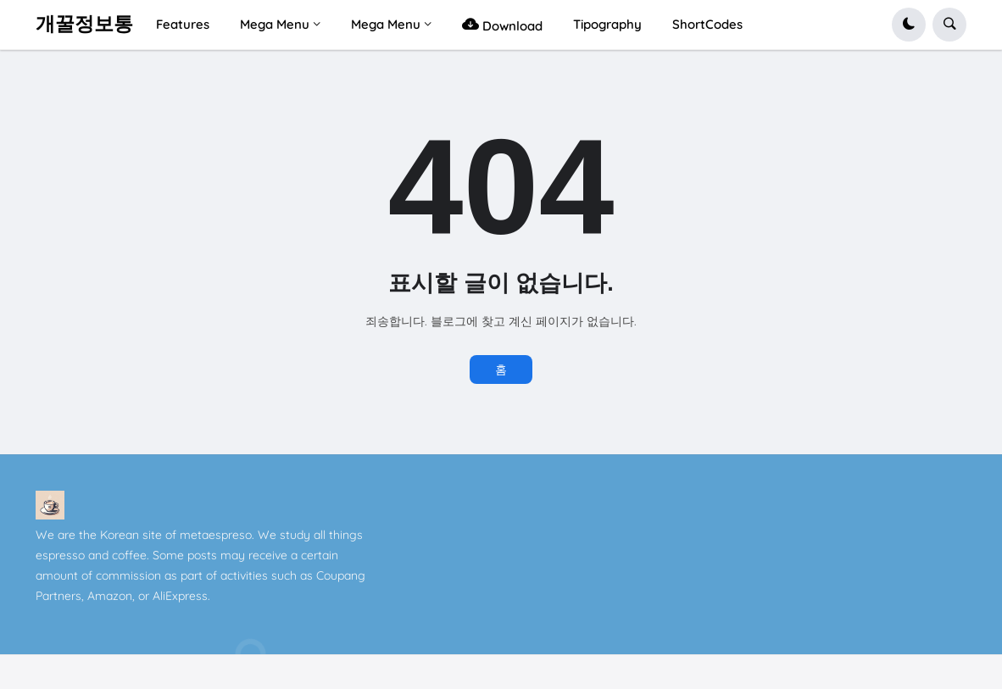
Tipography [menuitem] (607, 24)
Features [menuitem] (182, 24)
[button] (909, 25)
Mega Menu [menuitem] (274, 24)
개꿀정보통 (84, 24)
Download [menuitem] (502, 24)
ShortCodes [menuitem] (707, 24)
